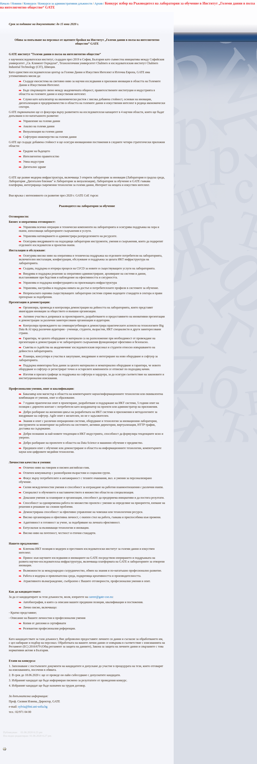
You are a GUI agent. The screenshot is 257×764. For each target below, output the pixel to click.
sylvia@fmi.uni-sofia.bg (32, 706)
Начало (4, 3)
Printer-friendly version (6, 749)
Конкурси (30, 3)
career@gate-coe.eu (101, 597)
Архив (98, 3)
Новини (17, 3)
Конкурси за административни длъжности (65, 3)
